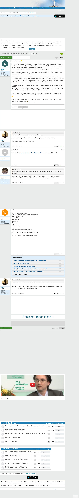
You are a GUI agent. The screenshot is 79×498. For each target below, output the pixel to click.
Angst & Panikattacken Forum (17, 473)
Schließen (32, 49)
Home (3, 7)
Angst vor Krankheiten (30, 473)
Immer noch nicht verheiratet (15, 430)
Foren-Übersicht (4, 473)
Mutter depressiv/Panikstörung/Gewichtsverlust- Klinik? (24, 426)
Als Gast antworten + (6, 57)
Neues (8, 7)
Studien (53, 7)
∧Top (75, 496)
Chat (38, 7)
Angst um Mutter (11, 441)
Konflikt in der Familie (12, 437)
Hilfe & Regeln (45, 7)
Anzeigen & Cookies (34, 489)
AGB (40, 489)
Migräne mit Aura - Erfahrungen (16, 467)
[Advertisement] (38, 305)
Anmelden (61, 7)
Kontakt (11, 489)
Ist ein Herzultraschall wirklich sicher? (19, 53)
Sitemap (54, 489)
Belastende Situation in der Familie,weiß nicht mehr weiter (25, 433)
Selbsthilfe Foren (17, 7)
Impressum (20, 489)
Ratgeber (32, 7)
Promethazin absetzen (13, 455)
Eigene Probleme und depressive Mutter (19, 459)
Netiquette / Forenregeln (47, 489)
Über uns (15, 489)
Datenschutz (26, 489)
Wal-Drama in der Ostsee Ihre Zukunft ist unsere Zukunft (25, 452)
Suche (25, 7)
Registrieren (61, 10)
